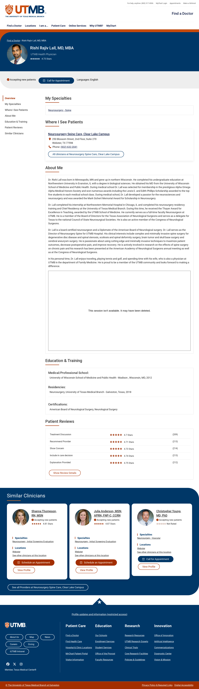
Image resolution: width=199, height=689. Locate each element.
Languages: (83, 79)
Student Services (103, 647)
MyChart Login (161, 3)
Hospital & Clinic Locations (79, 647)
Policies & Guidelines (135, 659)
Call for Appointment (56, 80)
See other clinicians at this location (29, 555)
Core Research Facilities (136, 653)
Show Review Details (64, 472)
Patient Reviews (14, 127)
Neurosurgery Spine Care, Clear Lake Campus (79, 134)
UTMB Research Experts (136, 641)
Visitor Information (75, 659)
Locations (30, 25)
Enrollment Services (104, 641)
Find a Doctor (182, 13)
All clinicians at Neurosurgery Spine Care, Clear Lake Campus (86, 154)
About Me (10, 115)
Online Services (77, 25)
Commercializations (164, 647)
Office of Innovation (163, 635)
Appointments (175, 3)
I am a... (43, 25)
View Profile (24, 570)
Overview (10, 98)
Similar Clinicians (14, 133)
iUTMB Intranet (17, 651)
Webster (16, 551)
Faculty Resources (104, 659)
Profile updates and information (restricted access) (99, 614)
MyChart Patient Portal (77, 653)
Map (32, 637)
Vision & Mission (162, 659)
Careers (13, 644)
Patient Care (58, 25)
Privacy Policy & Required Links (157, 685)
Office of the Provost (105, 653)
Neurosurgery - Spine (59, 110)
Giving (31, 644)
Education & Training (16, 121)
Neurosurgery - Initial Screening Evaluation (33, 541)
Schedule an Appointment (34, 562)
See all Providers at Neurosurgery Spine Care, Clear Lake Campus (48, 587)
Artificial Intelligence (164, 641)
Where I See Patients (16, 110)
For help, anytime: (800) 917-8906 (140, 3)
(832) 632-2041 (69, 146)
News (47, 637)
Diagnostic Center (162, 653)
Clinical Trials (131, 647)
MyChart (111, 25)
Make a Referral (189, 3)
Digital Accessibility (183, 685)
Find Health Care (74, 641)
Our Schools (101, 635)
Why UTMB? (96, 25)
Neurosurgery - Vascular (148, 538)
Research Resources (134, 635)
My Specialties (13, 104)
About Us (14, 637)
